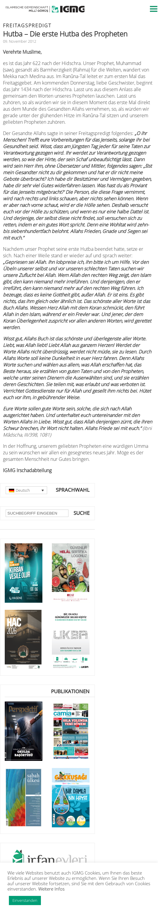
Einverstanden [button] (24, 900)
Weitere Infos (51, 889)
